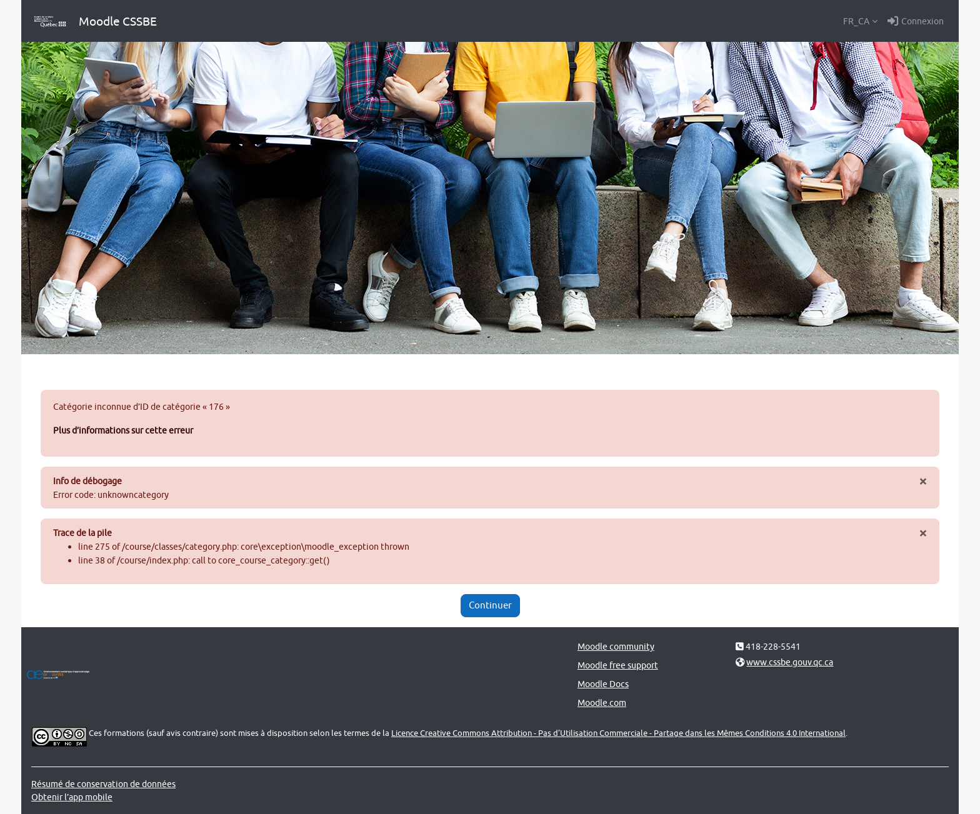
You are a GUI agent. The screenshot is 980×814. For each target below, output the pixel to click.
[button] (860, 21)
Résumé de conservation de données (103, 783)
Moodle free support (618, 665)
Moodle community (616, 646)
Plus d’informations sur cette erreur (123, 430)
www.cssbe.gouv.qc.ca (789, 662)
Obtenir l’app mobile (71, 797)
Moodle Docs (603, 683)
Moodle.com (602, 702)
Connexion (916, 21)
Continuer (490, 605)
